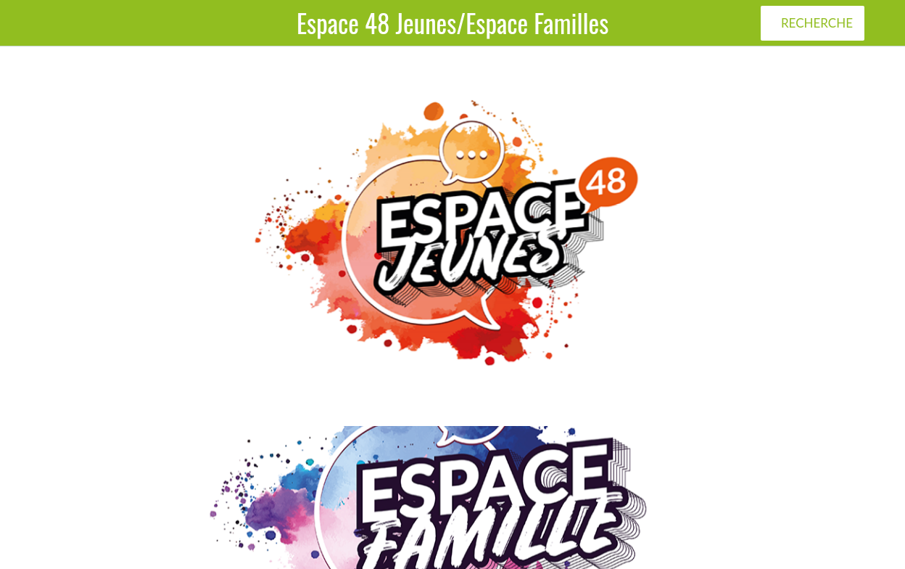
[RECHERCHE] (812, 23)
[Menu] (23, 23)
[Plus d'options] (881, 23)
